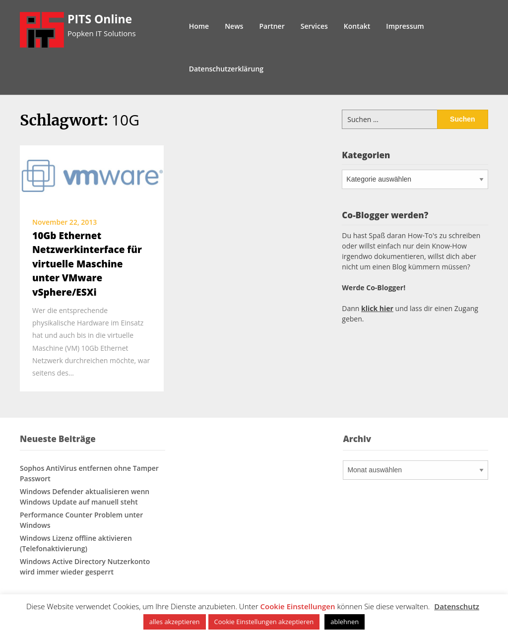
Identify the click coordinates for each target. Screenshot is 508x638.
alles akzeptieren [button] (174, 621)
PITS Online (99, 19)
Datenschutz (456, 606)
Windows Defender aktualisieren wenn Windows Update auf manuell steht (84, 497)
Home (199, 26)
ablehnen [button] (344, 621)
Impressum (405, 26)
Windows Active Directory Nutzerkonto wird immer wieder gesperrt (85, 566)
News (234, 26)
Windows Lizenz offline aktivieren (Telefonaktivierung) (76, 543)
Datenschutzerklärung (226, 68)
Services (314, 26)
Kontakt (357, 26)
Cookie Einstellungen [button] (297, 606)
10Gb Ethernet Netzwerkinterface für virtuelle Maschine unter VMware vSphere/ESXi (87, 264)
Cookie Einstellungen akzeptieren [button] (264, 621)
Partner (271, 26)
